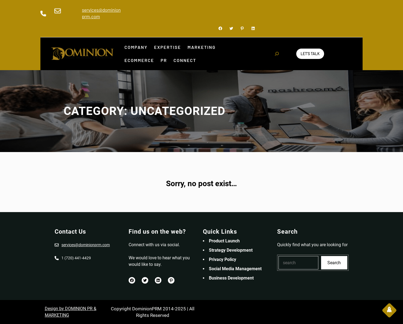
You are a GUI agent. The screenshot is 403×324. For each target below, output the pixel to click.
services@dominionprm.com (85, 245)
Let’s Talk (310, 53)
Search (334, 262)
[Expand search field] (277, 54)
